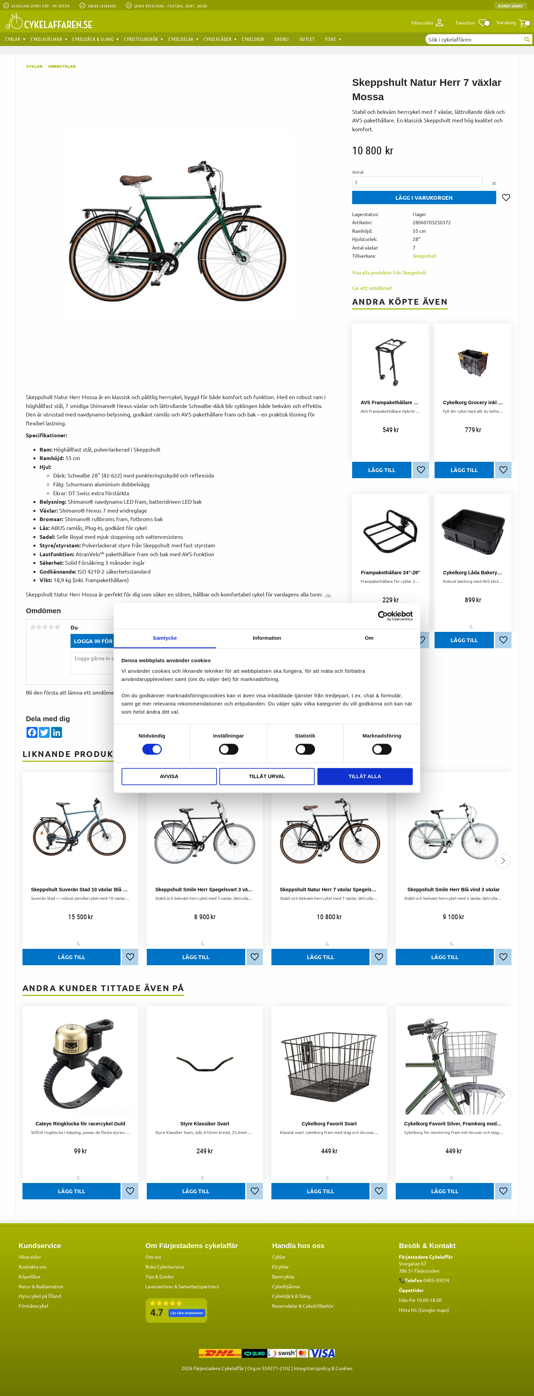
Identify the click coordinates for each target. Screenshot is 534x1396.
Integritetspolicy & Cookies (323, 1368)
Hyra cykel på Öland (40, 1296)
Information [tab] (267, 638)
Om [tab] (369, 638)
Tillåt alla (365, 776)
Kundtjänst (510, 6)
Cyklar (278, 1257)
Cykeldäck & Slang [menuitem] (93, 39)
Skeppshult (425, 256)
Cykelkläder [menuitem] (218, 39)
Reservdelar (285, 1306)
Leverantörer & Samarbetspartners (182, 1286)
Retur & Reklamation (41, 1286)
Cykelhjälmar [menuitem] (46, 39)
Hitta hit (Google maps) (424, 1310)
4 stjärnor (51, 627)
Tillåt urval (267, 776)
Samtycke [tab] (165, 638)
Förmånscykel (33, 1306)
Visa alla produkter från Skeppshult (389, 272)
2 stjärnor (39, 627)
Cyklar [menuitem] (12, 39)
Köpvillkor (30, 1276)
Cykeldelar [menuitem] (180, 39)
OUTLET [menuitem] (307, 39)
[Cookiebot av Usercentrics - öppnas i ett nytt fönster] (383, 616)
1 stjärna (33, 627)
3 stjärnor (45, 627)
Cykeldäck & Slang (291, 1296)
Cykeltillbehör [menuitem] (141, 39)
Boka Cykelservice (164, 1266)
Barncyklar (283, 1276)
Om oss (153, 1257)
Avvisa (169, 776)
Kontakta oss (32, 1266)
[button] (471, 23)
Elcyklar (280, 1266)
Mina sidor (30, 1257)
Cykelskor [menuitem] (253, 39)
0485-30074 (436, 1280)
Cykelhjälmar (286, 1286)
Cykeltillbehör (318, 1306)
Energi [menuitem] (281, 39)
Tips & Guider (159, 1276)
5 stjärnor (57, 627)
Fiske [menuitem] (330, 39)
